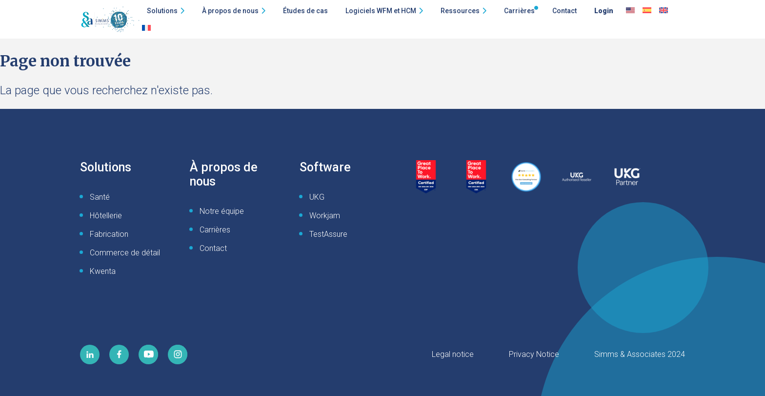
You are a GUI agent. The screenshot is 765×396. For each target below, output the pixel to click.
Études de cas (305, 11)
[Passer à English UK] (663, 11)
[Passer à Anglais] (630, 11)
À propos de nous (230, 11)
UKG (316, 197)
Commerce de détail (125, 252)
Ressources (460, 11)
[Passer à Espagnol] (647, 11)
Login (603, 11)
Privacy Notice (534, 354)
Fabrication (109, 234)
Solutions (162, 11)
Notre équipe (222, 211)
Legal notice (453, 354)
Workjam (324, 215)
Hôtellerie (106, 215)
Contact (564, 11)
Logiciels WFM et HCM (380, 11)
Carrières (519, 11)
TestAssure (328, 234)
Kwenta (103, 271)
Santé (100, 197)
